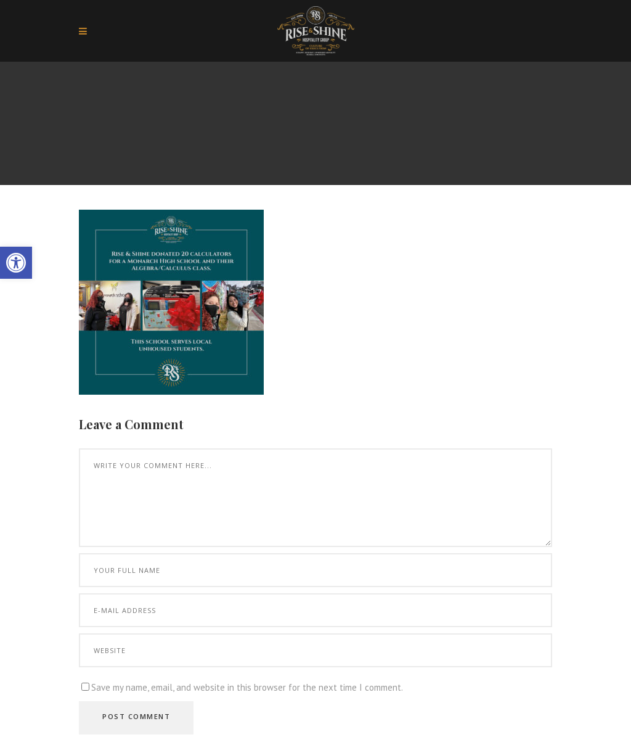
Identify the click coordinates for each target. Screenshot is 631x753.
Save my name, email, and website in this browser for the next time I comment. (247, 687)
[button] (16, 263)
